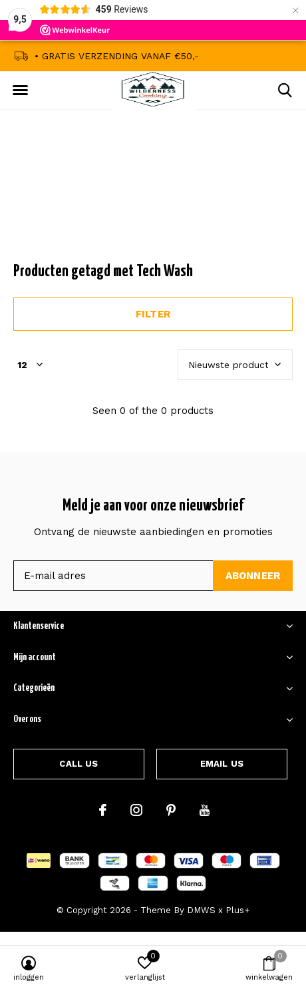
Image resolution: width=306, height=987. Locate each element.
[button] (20, 90)
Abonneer (253, 576)
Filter (153, 314)
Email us (221, 764)
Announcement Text (153, 199)
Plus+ (237, 910)
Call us (78, 764)
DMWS (201, 910)
